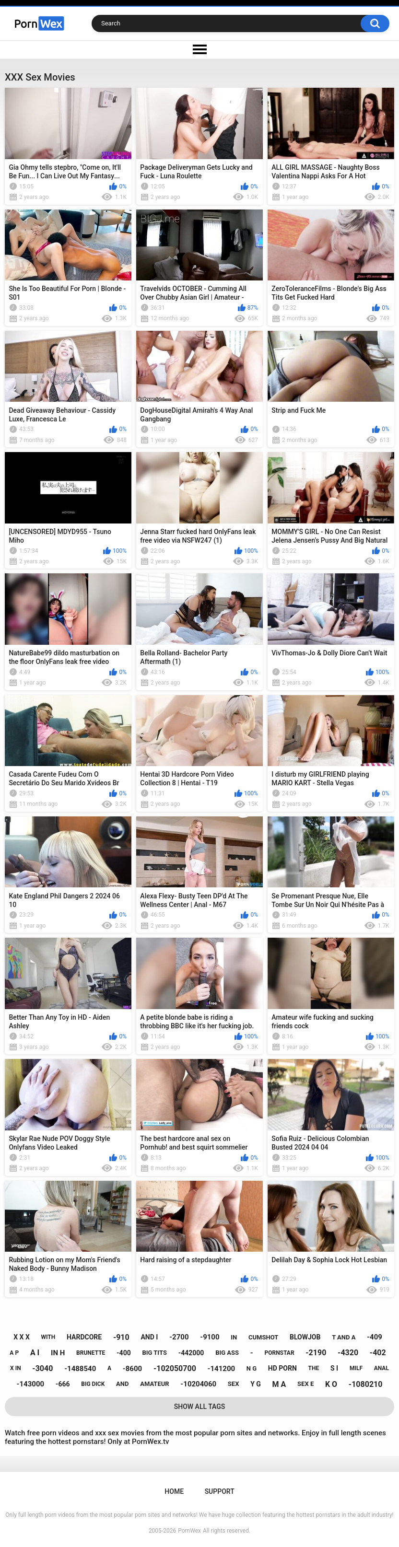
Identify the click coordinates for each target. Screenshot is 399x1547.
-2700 (178, 1337)
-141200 (221, 1368)
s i (334, 1368)
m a (279, 1384)
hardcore (84, 1337)
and (122, 1383)
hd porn (282, 1368)
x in (15, 1368)
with (48, 1337)
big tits (154, 1352)
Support (220, 1491)
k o (331, 1384)
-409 (374, 1337)
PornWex (189, 1530)
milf (356, 1368)
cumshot (263, 1337)
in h (58, 1353)
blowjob (305, 1337)
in (234, 1337)
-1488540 (80, 1368)
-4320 (348, 1352)
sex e (305, 1383)
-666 (63, 1384)
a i (34, 1352)
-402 (378, 1352)
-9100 (209, 1337)
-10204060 (198, 1384)
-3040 (42, 1368)
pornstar (279, 1352)
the (313, 1368)
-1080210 (366, 1384)
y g (255, 1384)
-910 (121, 1337)
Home (174, 1491)
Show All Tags (199, 1406)
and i (149, 1337)
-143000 (31, 1384)
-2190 (315, 1352)
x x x (21, 1337)
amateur (154, 1383)
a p (14, 1352)
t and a (343, 1337)
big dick (93, 1384)
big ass (227, 1352)
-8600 (132, 1368)
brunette (90, 1352)
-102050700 (174, 1368)
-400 (124, 1353)
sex (233, 1383)
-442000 (191, 1353)
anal (381, 1368)
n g (251, 1368)
